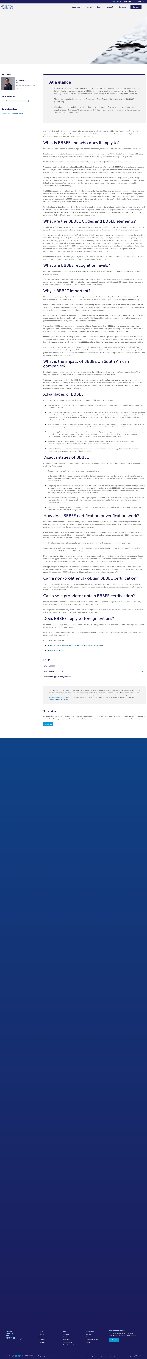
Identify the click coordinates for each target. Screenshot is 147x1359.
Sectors (88, 1334)
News (98, 7)
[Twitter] (9, 1355)
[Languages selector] (141, 1)
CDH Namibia (128, 1)
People (89, 7)
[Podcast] (22, 1355)
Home (42, 1334)
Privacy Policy (111, 1356)
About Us (66, 1334)
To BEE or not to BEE (56, 650)
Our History (66, 1337)
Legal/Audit (103, 1356)
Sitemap (129, 1356)
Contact (42, 1342)
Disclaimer (119, 1356)
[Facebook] (6, 1355)
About (110, 7)
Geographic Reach (92, 1339)
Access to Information (84, 1356)
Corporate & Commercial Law (12, 113)
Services (88, 1337)
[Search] (144, 7)
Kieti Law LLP (116, 1)
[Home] (7, 7)
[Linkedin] (16, 1355)
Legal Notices (94, 1356)
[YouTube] (19, 1355)
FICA (124, 1356)
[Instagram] (12, 1355)
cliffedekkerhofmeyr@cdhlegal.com (58, 699)
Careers (122, 7)
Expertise (76, 7)
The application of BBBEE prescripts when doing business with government (75, 645)
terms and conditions (56, 697)
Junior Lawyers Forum (70, 1345)
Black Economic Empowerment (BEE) (15, 101)
